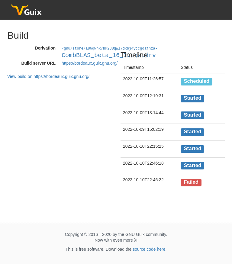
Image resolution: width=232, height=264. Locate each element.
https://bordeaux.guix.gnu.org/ (90, 62)
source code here (149, 249)
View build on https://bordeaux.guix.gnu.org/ (48, 76)
